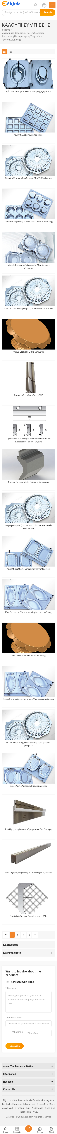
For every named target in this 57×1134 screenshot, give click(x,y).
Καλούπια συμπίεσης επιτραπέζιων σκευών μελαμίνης (28, 221)
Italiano (26, 1104)
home (6, 30)
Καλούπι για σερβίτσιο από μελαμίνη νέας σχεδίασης (28, 612)
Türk (28, 1108)
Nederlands (37, 1108)
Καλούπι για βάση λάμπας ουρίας (28, 134)
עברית (35, 1112)
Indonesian (25, 1112)
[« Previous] (6, 935)
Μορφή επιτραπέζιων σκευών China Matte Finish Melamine (28, 527)
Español (36, 1100)
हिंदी (33, 1104)
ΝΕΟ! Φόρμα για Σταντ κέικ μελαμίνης (28, 655)
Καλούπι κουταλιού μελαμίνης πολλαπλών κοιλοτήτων (28, 308)
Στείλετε (14, 1046)
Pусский (41, 1104)
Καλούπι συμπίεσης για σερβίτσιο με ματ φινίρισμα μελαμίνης (28, 744)
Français (16, 1104)
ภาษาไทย (19, 1108)
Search (48, 12)
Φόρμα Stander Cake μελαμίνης (28, 351)
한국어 (50, 1104)
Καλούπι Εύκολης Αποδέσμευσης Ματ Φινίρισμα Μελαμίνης (28, 266)
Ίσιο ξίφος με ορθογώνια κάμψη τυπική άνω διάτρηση (28, 829)
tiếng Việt (50, 1108)
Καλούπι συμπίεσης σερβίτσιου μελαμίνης (28, 785)
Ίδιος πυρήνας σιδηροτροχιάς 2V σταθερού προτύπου (28, 872)
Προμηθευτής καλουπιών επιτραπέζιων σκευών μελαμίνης (28, 699)
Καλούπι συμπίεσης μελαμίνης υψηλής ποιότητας (28, 568)
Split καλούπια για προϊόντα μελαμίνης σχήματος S (28, 91)
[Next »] (35, 935)
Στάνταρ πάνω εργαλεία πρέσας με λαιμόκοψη (28, 482)
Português (47, 1100)
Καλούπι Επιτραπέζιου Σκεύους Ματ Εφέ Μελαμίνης (28, 178)
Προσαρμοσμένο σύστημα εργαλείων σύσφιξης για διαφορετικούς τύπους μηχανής (28, 440)
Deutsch (6, 1104)
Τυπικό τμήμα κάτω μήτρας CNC (28, 395)
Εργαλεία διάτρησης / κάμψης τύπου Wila (28, 916)
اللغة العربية (7, 1108)
